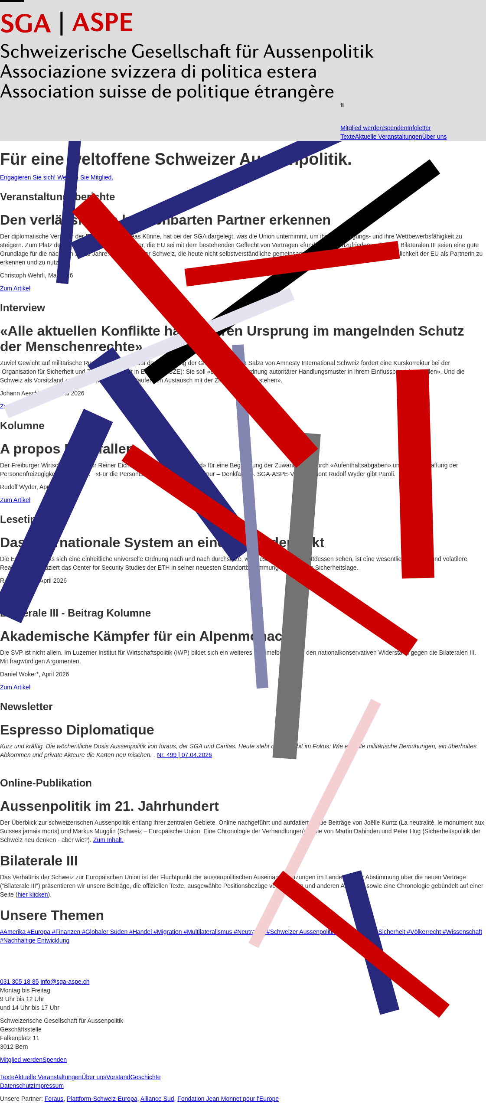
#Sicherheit (391, 931)
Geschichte (145, 1077)
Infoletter (419, 127)
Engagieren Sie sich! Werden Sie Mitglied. (56, 177)
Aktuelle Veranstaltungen (388, 136)
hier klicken (32, 894)
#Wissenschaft (462, 931)
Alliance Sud (157, 1098)
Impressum (49, 1085)
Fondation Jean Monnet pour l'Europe (228, 1098)
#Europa (39, 931)
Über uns (434, 136)
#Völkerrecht (425, 931)
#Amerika (13, 931)
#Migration (168, 931)
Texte (347, 136)
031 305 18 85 (19, 981)
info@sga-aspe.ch (64, 981)
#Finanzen (67, 931)
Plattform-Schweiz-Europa (102, 1098)
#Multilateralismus (208, 931)
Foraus (54, 1098)
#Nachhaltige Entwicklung (34, 940)
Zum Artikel (15, 288)
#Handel (141, 931)
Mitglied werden (361, 127)
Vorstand (118, 1077)
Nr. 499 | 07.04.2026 (184, 754)
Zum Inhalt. (108, 839)
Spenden (395, 127)
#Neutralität (250, 931)
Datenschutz (17, 1085)
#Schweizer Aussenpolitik (302, 931)
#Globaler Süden (105, 931)
